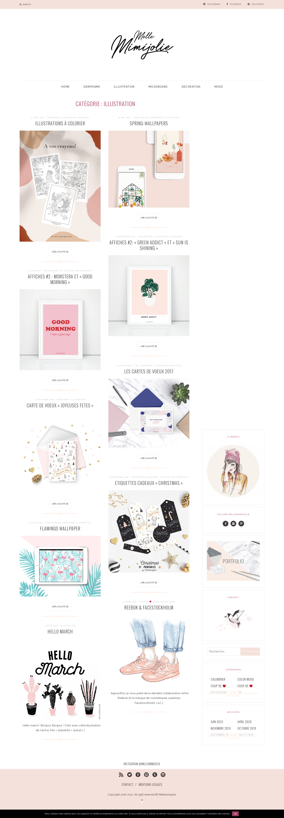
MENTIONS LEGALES (150, 784)
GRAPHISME (91, 86)
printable (83, 118)
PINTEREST (258, 4)
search (27, 4)
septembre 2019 (221, 735)
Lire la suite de (60, 252)
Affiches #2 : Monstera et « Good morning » (60, 279)
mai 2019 (243, 741)
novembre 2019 (221, 728)
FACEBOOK (236, 4)
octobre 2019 (247, 728)
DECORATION (191, 86)
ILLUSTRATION (124, 86)
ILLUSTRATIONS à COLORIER (60, 123)
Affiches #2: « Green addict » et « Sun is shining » (148, 245)
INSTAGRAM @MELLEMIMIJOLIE (142, 763)
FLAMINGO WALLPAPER (60, 528)
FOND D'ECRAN (141, 118)
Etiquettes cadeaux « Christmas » (149, 483)
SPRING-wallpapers (149, 123)
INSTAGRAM (213, 4)
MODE (218, 86)
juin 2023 (217, 721)
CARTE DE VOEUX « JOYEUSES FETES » (60, 405)
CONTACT (128, 784)
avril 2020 (245, 721)
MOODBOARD (158, 86)
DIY (61, 271)
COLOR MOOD (246, 679)
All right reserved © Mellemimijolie (155, 794)
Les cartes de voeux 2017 (148, 371)
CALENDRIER (218, 679)
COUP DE (218, 686)
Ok (235, 814)
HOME (65, 86)
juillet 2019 (245, 735)
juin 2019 (217, 741)
